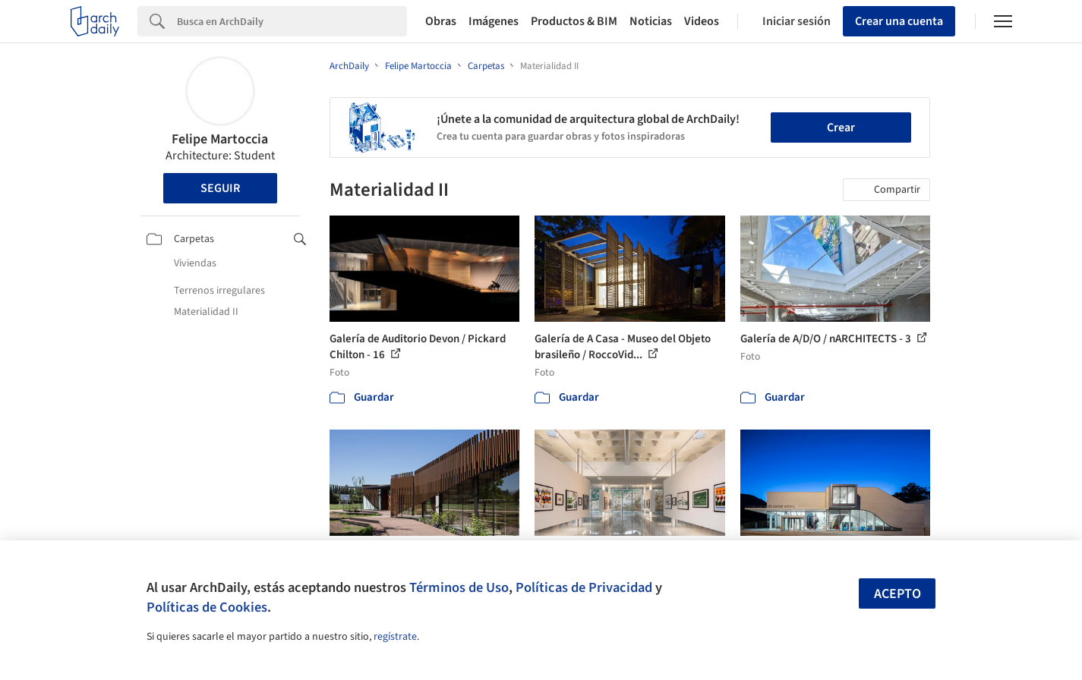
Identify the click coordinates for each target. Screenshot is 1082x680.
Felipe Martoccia (220, 139)
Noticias (650, 21)
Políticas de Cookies (207, 607)
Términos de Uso (459, 587)
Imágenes (493, 21)
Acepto (897, 593)
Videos (701, 21)
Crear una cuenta (899, 21)
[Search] (292, 21)
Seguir (220, 188)
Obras (440, 21)
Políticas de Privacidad (584, 587)
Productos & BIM (574, 21)
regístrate (395, 636)
